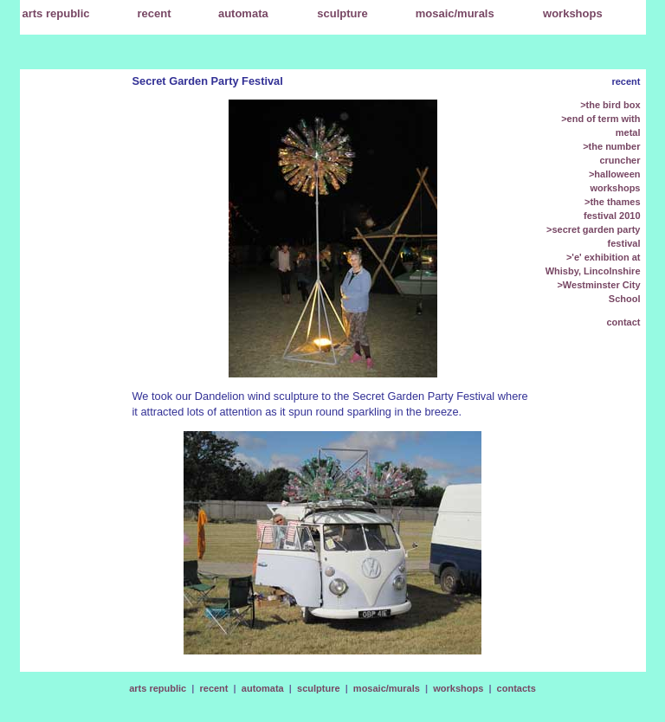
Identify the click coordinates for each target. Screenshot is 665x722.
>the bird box (610, 105)
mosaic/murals (386, 688)
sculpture (318, 688)
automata (263, 688)
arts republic (157, 688)
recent (154, 13)
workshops (458, 688)
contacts (516, 688)
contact (623, 322)
